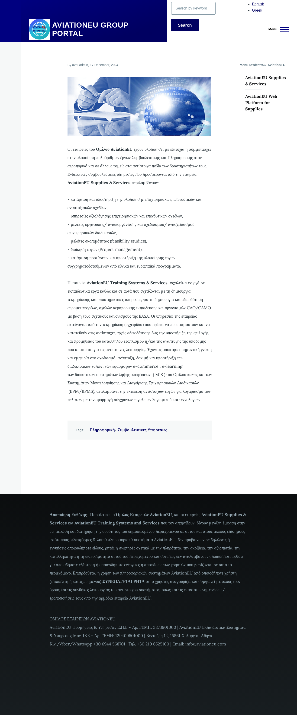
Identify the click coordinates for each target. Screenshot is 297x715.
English (258, 4)
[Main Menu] (277, 29)
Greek (257, 10)
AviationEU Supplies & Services (265, 80)
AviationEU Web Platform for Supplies (261, 103)
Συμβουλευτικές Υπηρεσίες (142, 430)
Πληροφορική (102, 430)
